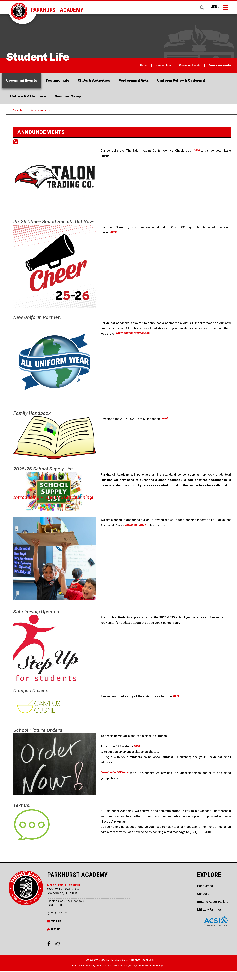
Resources (200, 886)
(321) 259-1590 (58, 913)
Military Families (205, 910)
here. (177, 697)
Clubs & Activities (94, 80)
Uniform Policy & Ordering (181, 80)
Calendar (19, 110)
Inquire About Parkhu (209, 902)
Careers (198, 894)
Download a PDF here (115, 773)
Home (121, 65)
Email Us (54, 921)
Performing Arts (133, 80)
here (196, 151)
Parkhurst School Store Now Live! (50, 128)
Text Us (53, 930)
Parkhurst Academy (64, 9)
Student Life (144, 65)
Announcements (216, 65)
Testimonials (57, 80)
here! (114, 233)
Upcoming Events (178, 65)
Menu (218, 9)
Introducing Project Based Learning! (53, 498)
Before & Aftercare (28, 96)
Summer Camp (68, 96)
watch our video (136, 526)
